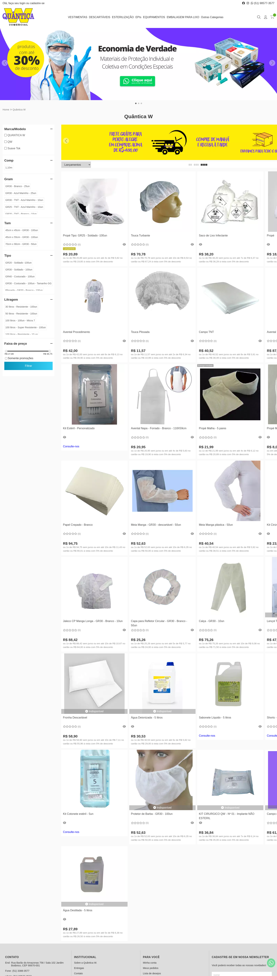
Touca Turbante (140, 235)
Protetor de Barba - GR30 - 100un (152, 813)
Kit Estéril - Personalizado (79, 428)
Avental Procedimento (76, 332)
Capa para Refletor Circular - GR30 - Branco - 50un (159, 623)
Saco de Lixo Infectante (213, 235)
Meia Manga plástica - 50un (216, 524)
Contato (78, 973)
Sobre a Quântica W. (85, 962)
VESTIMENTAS (77, 17)
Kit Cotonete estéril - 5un (78, 813)
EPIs (138, 17)
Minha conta (149, 962)
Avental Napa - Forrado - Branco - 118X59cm (159, 428)
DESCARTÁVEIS (99, 17)
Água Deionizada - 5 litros (147, 717)
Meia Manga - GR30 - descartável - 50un (156, 524)
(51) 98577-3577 (262, 3)
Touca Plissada (140, 332)
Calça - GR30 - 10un (211, 621)
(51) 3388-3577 (20, 970)
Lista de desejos (152, 973)
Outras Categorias (212, 17)
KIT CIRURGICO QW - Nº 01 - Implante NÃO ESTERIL (226, 815)
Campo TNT (206, 332)
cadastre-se (37, 3)
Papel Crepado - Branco (78, 524)
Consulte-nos (71, 446)
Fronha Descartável (75, 717)
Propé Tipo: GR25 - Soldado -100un (85, 235)
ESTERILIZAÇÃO (123, 17)
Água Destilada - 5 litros (77, 910)
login (23, 3)
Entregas (79, 968)
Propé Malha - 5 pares (212, 428)
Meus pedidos (150, 968)
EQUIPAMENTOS (154, 17)
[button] (136, 103)
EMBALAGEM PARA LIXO (183, 17)
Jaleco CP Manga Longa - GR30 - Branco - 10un (93, 621)
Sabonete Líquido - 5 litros (215, 717)
